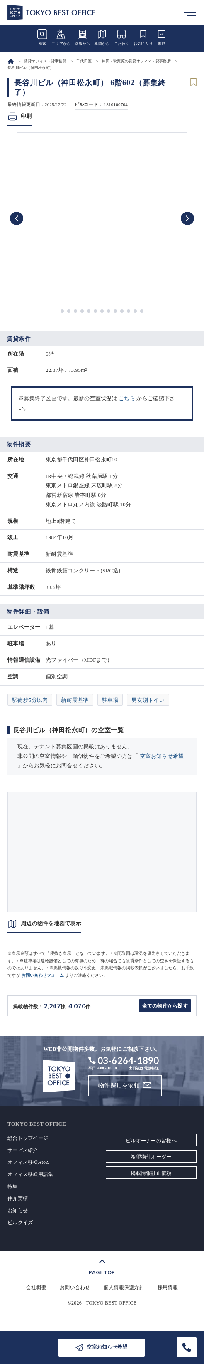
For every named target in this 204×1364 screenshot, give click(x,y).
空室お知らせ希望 (162, 756)
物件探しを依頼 (119, 1085)
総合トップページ (27, 1138)
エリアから (60, 37)
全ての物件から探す (165, 1006)
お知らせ (17, 1210)
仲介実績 (17, 1198)
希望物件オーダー (151, 1157)
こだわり (121, 37)
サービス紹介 (22, 1150)
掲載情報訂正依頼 (151, 1173)
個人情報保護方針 (124, 1287)
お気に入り (143, 37)
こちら (127, 398)
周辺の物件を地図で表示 (51, 923)
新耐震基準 (74, 700)
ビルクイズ (20, 1222)
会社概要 (36, 1287)
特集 (12, 1186)
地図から (101, 37)
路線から (82, 37)
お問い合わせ (75, 1287)
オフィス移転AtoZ (28, 1162)
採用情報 (168, 1287)
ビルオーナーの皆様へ (151, 1141)
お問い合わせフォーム (43, 975)
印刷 (26, 116)
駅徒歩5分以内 (30, 700)
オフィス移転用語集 (30, 1174)
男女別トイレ (148, 700)
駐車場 (110, 700)
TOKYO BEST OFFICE (111, 1303)
